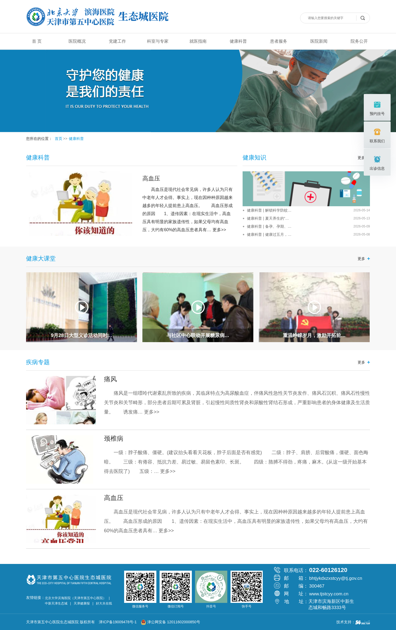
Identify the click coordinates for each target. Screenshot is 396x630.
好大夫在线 (104, 603)
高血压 (151, 178)
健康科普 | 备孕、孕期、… (269, 226)
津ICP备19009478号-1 (119, 622)
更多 (361, 258)
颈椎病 (113, 438)
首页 (58, 139)
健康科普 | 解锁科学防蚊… (269, 210)
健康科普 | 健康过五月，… (269, 234)
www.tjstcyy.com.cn (328, 593)
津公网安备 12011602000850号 (170, 622)
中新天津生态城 (56, 603)
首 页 (37, 41)
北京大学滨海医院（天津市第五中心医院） (75, 598)
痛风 (110, 379)
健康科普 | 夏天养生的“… (268, 218)
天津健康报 (82, 603)
